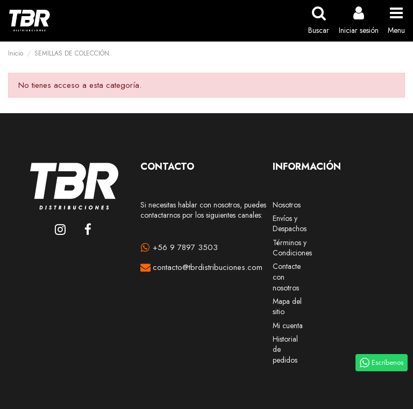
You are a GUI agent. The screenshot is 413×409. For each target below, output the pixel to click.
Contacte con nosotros (287, 277)
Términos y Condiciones (292, 248)
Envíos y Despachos (290, 223)
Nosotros (287, 205)
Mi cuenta (288, 326)
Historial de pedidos (285, 349)
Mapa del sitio (287, 306)
